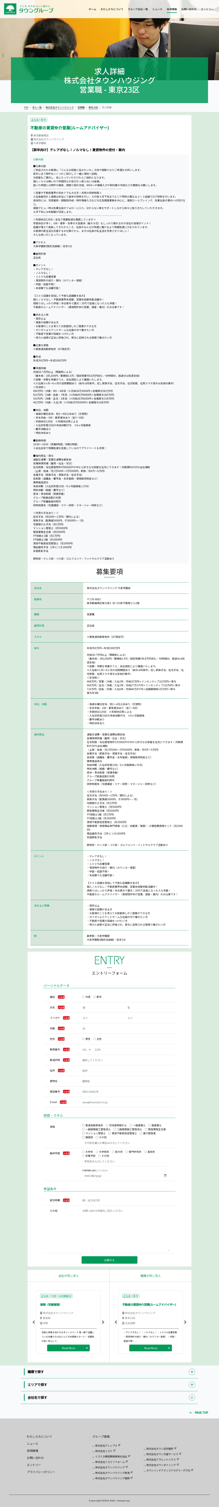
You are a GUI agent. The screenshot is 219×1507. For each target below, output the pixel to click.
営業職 (81, 107)
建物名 (53, 1081)
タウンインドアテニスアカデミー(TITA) (168, 1470)
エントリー (207, 9)
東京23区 (93, 107)
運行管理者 (149, 1133)
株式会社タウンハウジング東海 (112, 1473)
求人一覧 (37, 107)
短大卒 (119, 1152)
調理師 (89, 1137)
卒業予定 (90, 1156)
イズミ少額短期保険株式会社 (111, 1456)
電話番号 (55, 1091)
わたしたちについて (112, 9)
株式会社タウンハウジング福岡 (112, 1478)
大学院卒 (104, 1152)
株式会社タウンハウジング (60, 107)
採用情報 (172, 9)
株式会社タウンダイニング (161, 1465)
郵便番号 (55, 1049)
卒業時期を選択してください (95, 1170)
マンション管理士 (95, 1133)
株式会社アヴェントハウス (161, 1459)
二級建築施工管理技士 (129, 1129)
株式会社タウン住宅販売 (159, 1448)
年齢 (52, 1028)
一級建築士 (139, 1125)
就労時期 (55, 1200)
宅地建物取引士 (118, 1125)
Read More (68, 1348)
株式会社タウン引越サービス (162, 1454)
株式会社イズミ (103, 1451)
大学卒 (89, 1152)
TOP (26, 107)
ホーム (92, 9)
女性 (99, 1039)
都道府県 (55, 1060)
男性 (87, 1039)
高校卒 (151, 1152)
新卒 (99, 997)
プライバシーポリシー (41, 1472)
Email (53, 1102)
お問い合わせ (189, 9)
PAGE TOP (198, 1412)
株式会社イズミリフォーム (110, 1462)
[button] (34, 1322)
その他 (103, 1137)
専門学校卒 (135, 1152)
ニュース (157, 9)
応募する (109, 1260)
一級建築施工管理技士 (98, 1129)
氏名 (52, 1007)
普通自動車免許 (94, 1125)
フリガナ (55, 1018)
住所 (52, 1070)
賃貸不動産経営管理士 (124, 1133)
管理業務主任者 (157, 1129)
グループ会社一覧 (138, 9)
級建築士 (157, 1125)
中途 (87, 997)
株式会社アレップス (106, 1445)
